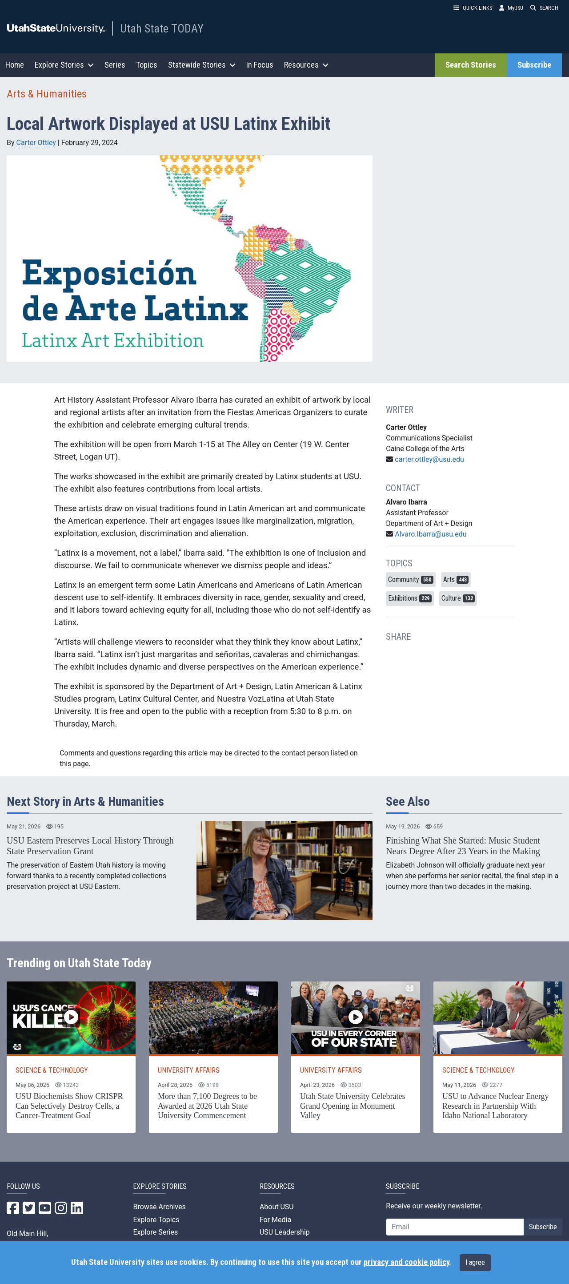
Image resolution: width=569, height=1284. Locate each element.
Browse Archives (159, 1207)
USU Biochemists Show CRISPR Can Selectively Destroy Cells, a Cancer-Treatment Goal (69, 1106)
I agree (475, 1262)
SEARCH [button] (544, 7)
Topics (146, 64)
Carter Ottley (36, 142)
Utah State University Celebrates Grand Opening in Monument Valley (352, 1106)
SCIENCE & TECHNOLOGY (52, 1070)
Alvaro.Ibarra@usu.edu (430, 534)
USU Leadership (285, 1232)
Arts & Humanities (47, 94)
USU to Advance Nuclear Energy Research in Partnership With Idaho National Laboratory (495, 1106)
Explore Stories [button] (64, 64)
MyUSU (511, 7)
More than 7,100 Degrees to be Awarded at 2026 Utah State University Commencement (207, 1106)
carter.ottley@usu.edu (429, 459)
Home (14, 64)
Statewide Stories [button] (202, 64)
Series (114, 64)
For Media (275, 1219)
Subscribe (534, 65)
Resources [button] (306, 64)
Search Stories (470, 65)
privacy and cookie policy (406, 1262)
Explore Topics (156, 1219)
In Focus (259, 64)
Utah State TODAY (162, 28)
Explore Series (155, 1232)
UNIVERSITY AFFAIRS (189, 1070)
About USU (277, 1207)
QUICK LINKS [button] (472, 7)
